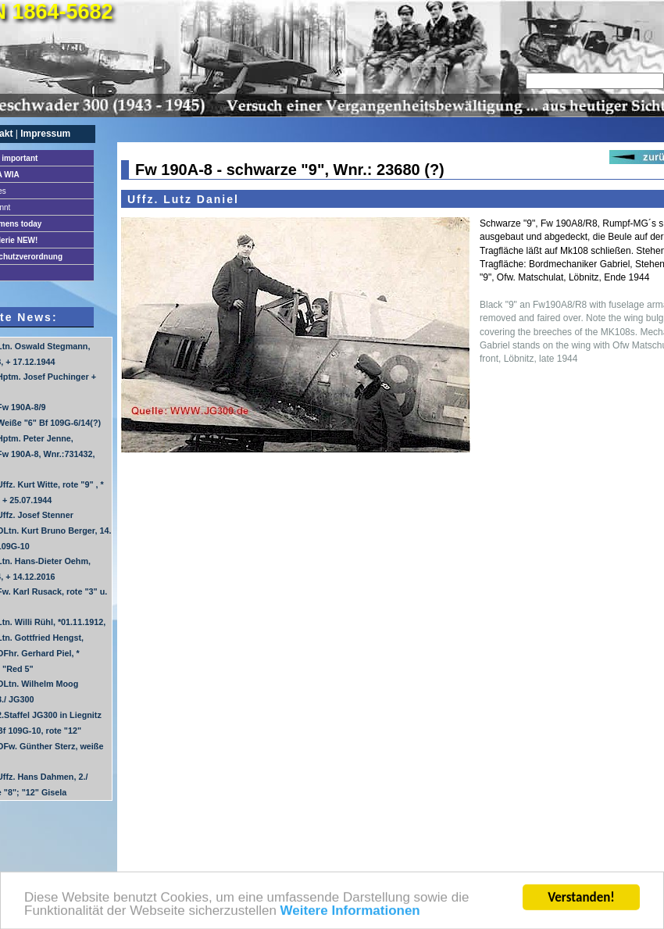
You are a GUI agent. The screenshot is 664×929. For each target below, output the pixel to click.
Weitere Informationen (350, 913)
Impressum (45, 133)
